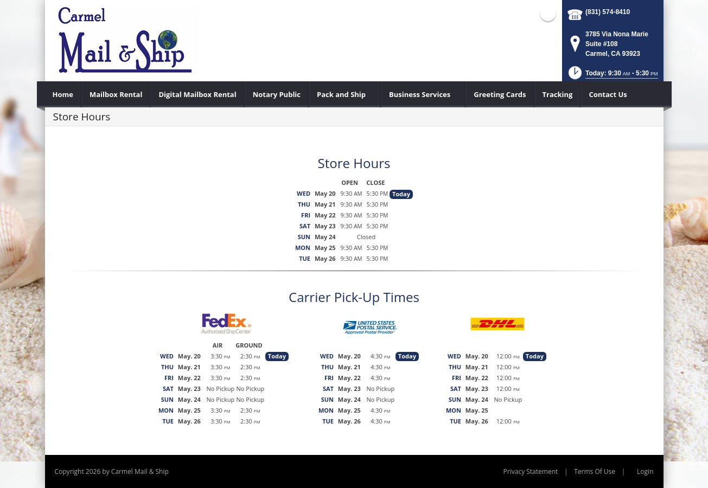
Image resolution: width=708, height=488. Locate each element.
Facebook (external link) (548, 13)
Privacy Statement (530, 471)
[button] (612, 76)
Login (645, 471)
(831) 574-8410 (607, 12)
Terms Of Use (594, 471)
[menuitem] (63, 94)
